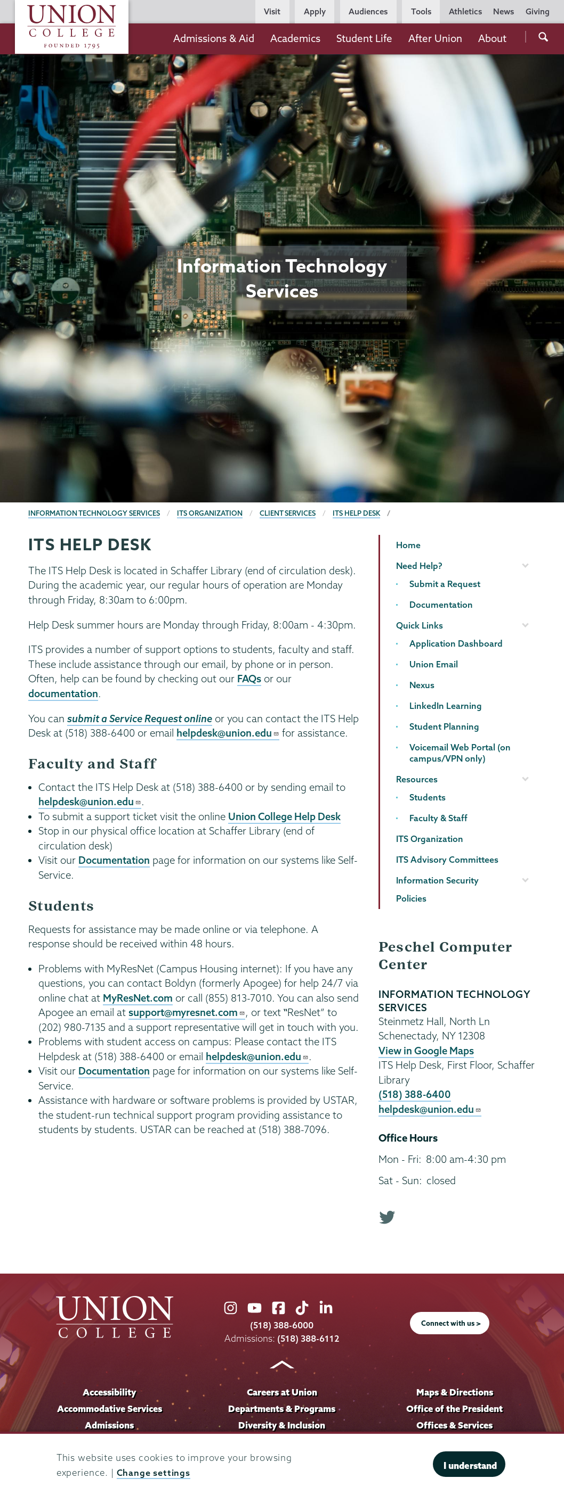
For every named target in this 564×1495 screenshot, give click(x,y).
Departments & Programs (281, 1408)
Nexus (421, 685)
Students (427, 797)
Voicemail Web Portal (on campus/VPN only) (460, 753)
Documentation (114, 860)
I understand (470, 1465)
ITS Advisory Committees (447, 859)
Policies (411, 898)
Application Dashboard (456, 643)
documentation (63, 693)
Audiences (368, 11)
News (503, 11)
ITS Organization (211, 513)
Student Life (364, 38)
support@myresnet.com (187, 1012)
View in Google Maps (426, 1050)
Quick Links (419, 625)
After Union (435, 38)
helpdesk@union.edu (228, 732)
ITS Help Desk (359, 513)
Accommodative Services (109, 1408)
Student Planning (444, 726)
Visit (272, 11)
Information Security (437, 880)
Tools (421, 11)
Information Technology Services (94, 513)
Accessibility (109, 1392)
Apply (315, 11)
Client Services (289, 513)
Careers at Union (282, 1392)
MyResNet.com (139, 998)
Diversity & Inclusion (282, 1425)
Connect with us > (451, 1323)
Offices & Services (454, 1425)
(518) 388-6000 (282, 1325)
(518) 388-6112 (308, 1338)
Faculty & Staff (438, 818)
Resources (417, 779)
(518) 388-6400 (415, 1094)
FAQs (249, 678)
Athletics (465, 11)
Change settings (154, 1472)
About (492, 38)
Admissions (109, 1425)
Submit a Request (444, 584)
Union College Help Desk (285, 816)
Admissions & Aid (213, 38)
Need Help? (419, 565)
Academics (295, 38)
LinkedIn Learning (445, 705)
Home (408, 545)
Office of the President (454, 1408)
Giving (538, 11)
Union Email (433, 664)
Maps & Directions (455, 1392)
